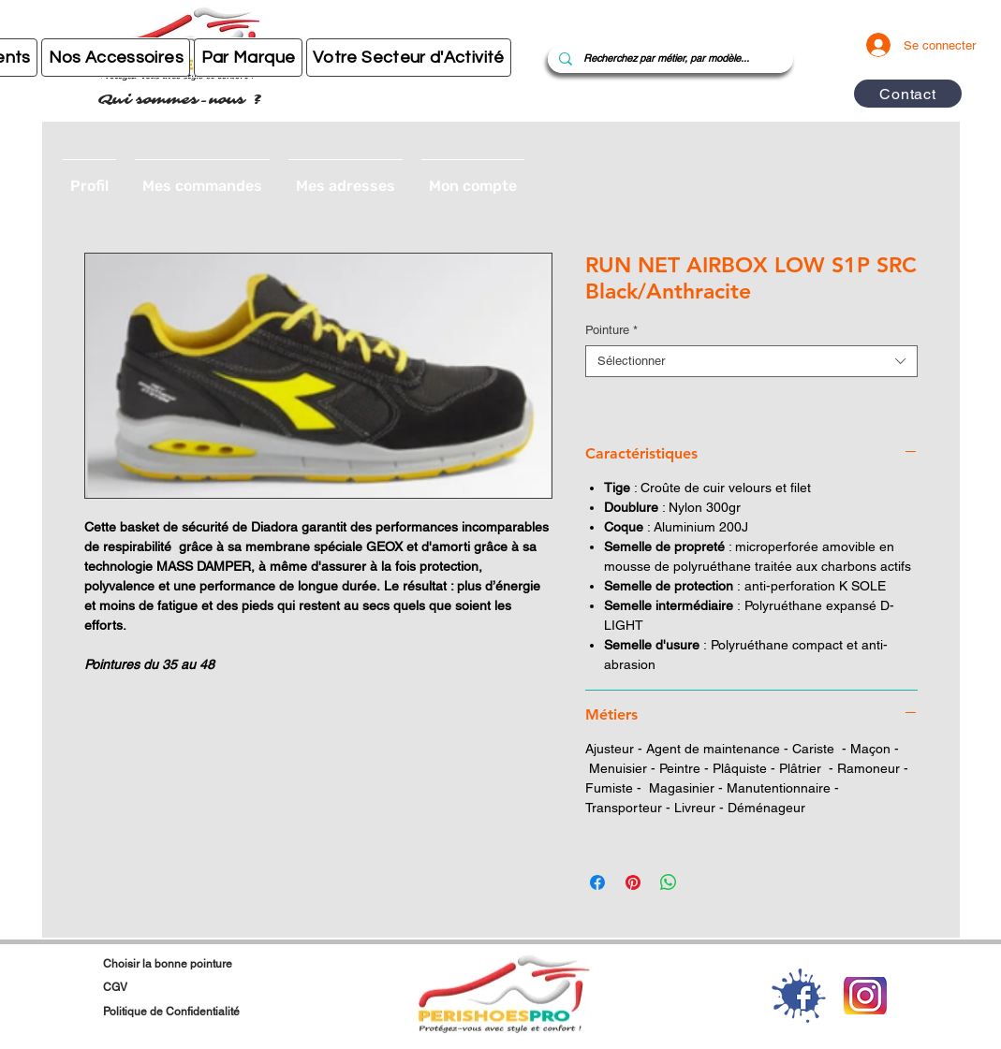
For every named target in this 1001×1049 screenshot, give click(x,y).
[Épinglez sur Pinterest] (633, 882)
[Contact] (908, 94)
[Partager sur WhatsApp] (668, 882)
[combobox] (751, 361)
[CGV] (186, 987)
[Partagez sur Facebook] (597, 882)
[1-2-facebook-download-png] (799, 996)
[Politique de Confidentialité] (239, 1011)
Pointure (611, 330)
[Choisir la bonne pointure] (195, 964)
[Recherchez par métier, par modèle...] (668, 59)
